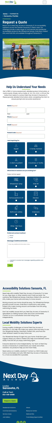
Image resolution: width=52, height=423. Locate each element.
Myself (16, 149)
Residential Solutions (9, 408)
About (28, 408)
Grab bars (36, 212)
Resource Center (31, 411)
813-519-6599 (35, 93)
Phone (12, 117)
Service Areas (7, 414)
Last (27, 114)
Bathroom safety (16, 212)
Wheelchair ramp (16, 184)
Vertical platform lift (16, 198)
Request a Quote (10, 401)
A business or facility (35, 163)
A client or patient (16, 163)
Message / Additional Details (17, 241)
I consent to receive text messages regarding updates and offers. (26, 261)
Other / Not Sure (16, 226)
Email (12, 125)
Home (5, 14)
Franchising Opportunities (34, 417)
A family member (36, 149)
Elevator (36, 198)
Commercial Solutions (10, 411)
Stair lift (36, 184)
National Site (30, 414)
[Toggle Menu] (44, 2)
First (8, 114)
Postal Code (14, 132)
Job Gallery (6, 417)
